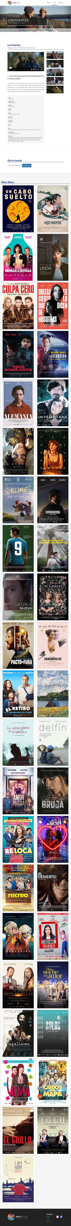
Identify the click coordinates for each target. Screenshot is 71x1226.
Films (54, 2)
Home (48, 2)
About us (61, 2)
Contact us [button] (26, 165)
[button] (3, 19)
